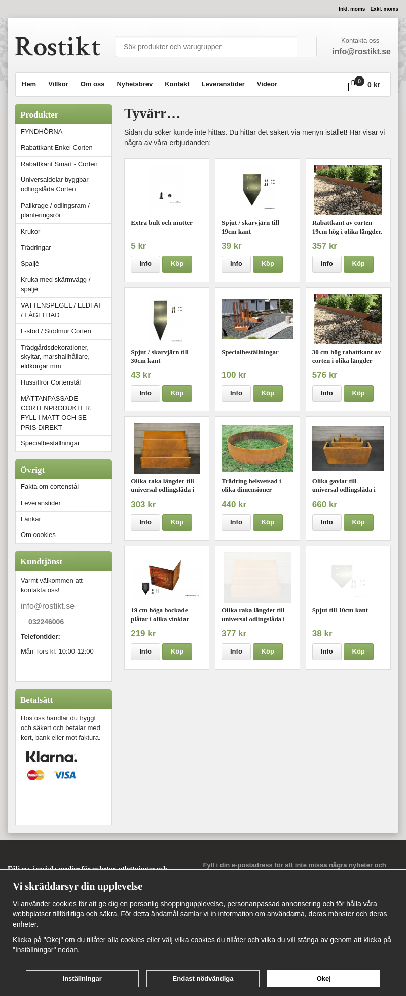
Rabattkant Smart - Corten (66, 164)
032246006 (46, 622)
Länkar (31, 519)
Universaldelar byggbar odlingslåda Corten (66, 184)
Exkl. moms (384, 9)
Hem (29, 84)
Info (145, 263)
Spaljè (30, 263)
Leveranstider (223, 84)
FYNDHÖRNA (41, 131)
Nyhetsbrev (135, 84)
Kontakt (177, 84)
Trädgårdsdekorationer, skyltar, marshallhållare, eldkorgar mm (55, 356)
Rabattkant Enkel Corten (57, 147)
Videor (267, 84)
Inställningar (82, 978)
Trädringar (36, 247)
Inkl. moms (352, 9)
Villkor (58, 84)
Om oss (93, 84)
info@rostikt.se (48, 606)
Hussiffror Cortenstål (51, 382)
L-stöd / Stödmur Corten (66, 331)
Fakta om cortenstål (50, 486)
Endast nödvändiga (203, 978)
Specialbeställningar (50, 443)
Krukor (30, 231)
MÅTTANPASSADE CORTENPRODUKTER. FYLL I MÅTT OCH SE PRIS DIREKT (56, 413)
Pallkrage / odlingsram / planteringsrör (55, 210)
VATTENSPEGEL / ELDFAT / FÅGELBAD (61, 310)
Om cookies (38, 535)
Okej (324, 978)
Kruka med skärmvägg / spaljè (55, 284)
